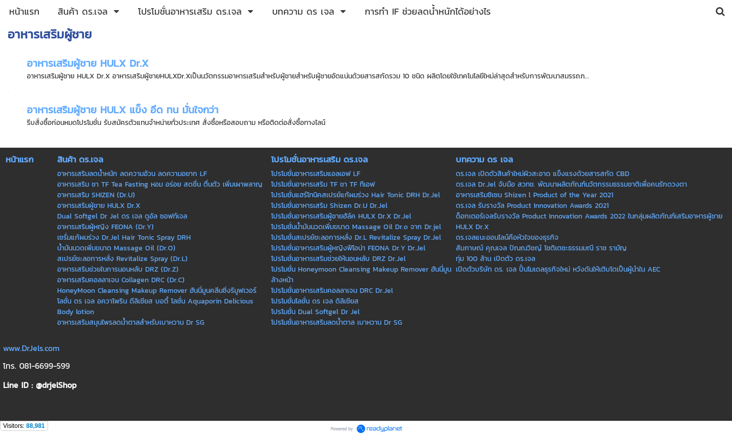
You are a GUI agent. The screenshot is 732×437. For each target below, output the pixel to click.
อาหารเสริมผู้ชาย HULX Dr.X (88, 63)
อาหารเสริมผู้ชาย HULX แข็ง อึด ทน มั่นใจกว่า (123, 109)
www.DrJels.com (31, 348)
